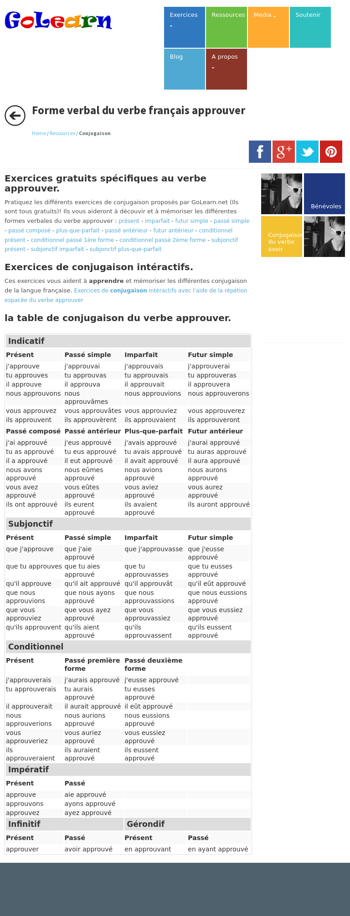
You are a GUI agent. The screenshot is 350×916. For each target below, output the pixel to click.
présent (128, 221)
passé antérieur (126, 230)
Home (39, 133)
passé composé (29, 230)
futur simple (192, 221)
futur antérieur (174, 230)
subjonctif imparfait (57, 249)
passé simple (231, 221)
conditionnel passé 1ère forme (72, 240)
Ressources (62, 133)
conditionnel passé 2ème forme (162, 240)
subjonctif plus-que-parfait (126, 249)
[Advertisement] (305, 301)
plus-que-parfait (78, 230)
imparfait (157, 221)
